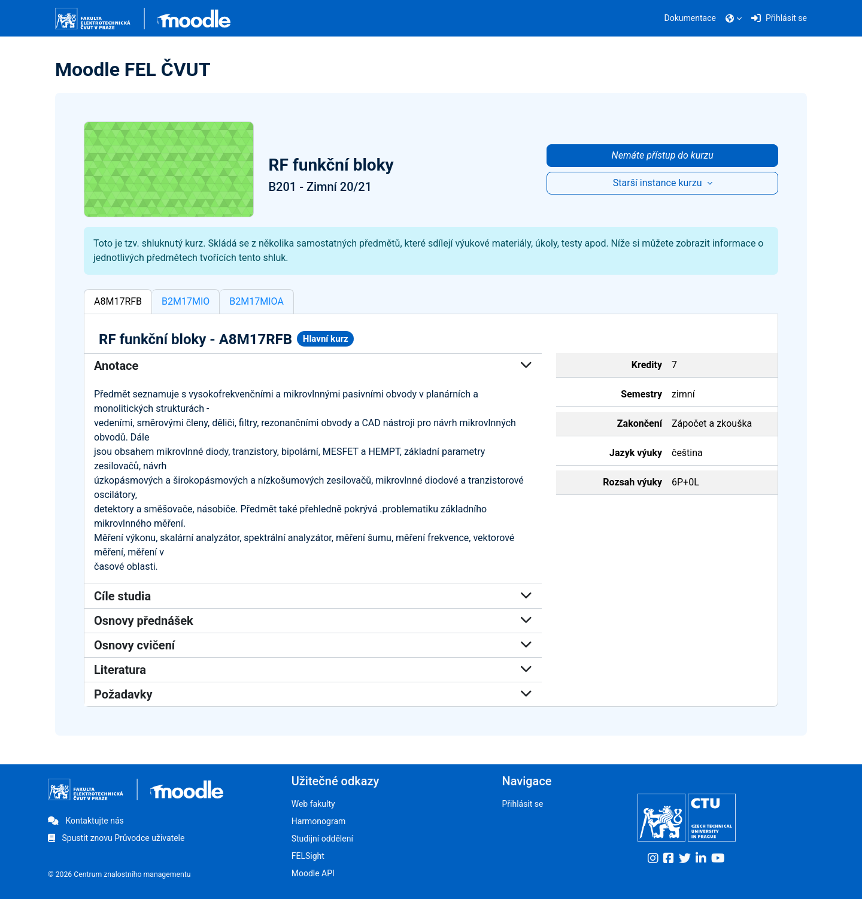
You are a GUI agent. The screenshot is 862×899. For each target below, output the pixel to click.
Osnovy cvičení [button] (313, 645)
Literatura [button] (313, 670)
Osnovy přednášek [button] (313, 620)
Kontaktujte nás (86, 820)
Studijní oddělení (322, 838)
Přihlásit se (522, 804)
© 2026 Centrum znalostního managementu (119, 874)
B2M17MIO (186, 301)
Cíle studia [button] (313, 596)
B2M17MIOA (256, 301)
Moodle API (313, 873)
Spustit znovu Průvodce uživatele (116, 838)
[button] (734, 18)
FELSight (308, 856)
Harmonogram (319, 821)
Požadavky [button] (313, 694)
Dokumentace (690, 18)
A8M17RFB (118, 301)
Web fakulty (313, 804)
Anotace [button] (313, 366)
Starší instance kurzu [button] (659, 183)
